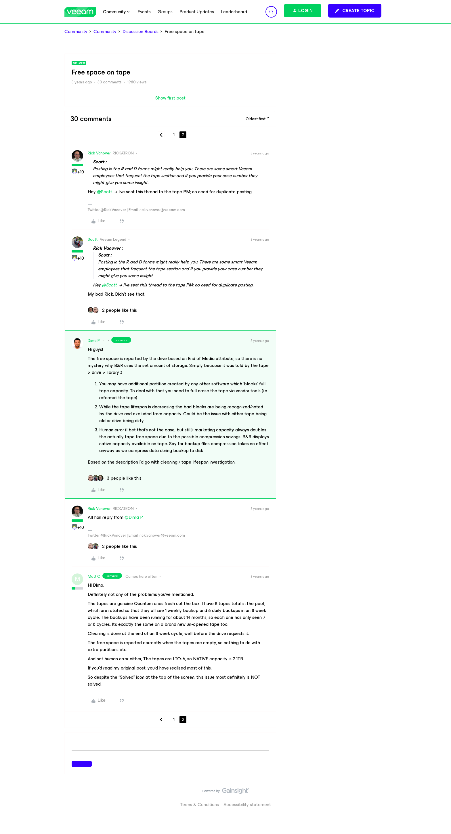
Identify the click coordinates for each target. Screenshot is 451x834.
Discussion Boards (140, 31)
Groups (165, 11)
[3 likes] (115, 478)
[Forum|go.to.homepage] (80, 12)
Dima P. (94, 341)
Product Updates (196, 11)
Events (144, 11)
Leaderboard (234, 11)
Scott (93, 239)
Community (75, 31)
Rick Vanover (99, 153)
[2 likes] (112, 310)
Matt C (94, 576)
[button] (354, 11)
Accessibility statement (247, 804)
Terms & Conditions (199, 804)
